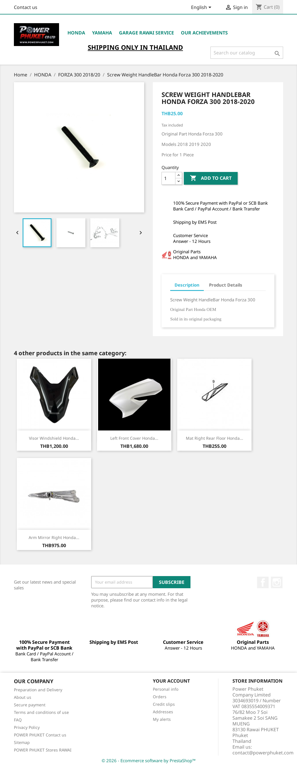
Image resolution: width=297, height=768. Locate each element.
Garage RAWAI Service (146, 33)
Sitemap (22, 742)
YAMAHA (102, 33)
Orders (159, 696)
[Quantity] (168, 178)
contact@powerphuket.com (263, 752)
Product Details (225, 285)
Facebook (263, 582)
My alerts (162, 719)
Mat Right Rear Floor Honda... (214, 438)
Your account (171, 681)
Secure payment (29, 704)
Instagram (277, 582)
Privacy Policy (27, 727)
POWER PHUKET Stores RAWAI (43, 750)
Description (187, 285)
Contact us (25, 7)
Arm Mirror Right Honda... (54, 537)
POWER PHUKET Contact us (40, 735)
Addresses (163, 711)
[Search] (246, 53)
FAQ (18, 720)
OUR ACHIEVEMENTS (204, 33)
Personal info (165, 689)
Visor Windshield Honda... (54, 438)
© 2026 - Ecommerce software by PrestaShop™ (149, 760)
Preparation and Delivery (38, 689)
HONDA (76, 33)
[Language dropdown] (202, 7)
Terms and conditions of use (41, 712)
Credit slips (164, 704)
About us (22, 697)
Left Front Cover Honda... (134, 438)
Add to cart (211, 178)
